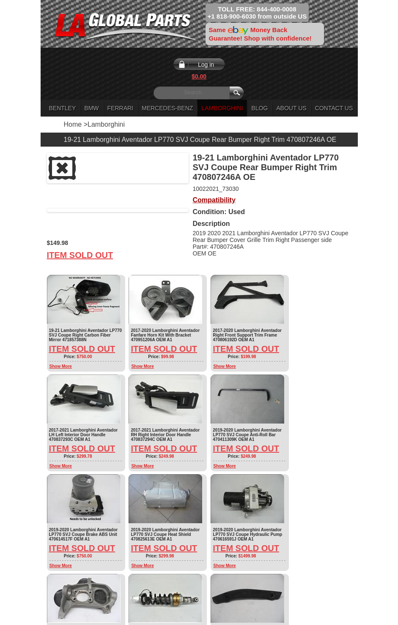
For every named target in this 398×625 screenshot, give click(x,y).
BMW (91, 108)
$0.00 (199, 76)
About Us (291, 108)
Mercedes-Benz (167, 108)
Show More (60, 366)
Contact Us (334, 108)
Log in (206, 64)
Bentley (62, 108)
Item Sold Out (80, 255)
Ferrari (120, 108)
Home (73, 124)
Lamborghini (222, 108)
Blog (259, 108)
